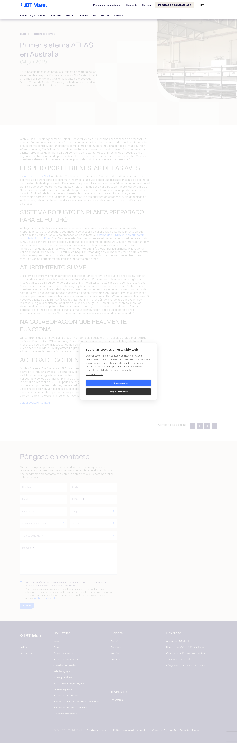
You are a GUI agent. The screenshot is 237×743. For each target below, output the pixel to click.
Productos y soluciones (32, 16)
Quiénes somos (87, 16)
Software (55, 16)
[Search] (215, 5)
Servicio (69, 16)
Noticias (105, 16)
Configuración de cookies (135, 387)
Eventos (118, 16)
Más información (94, 378)
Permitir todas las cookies (102, 387)
